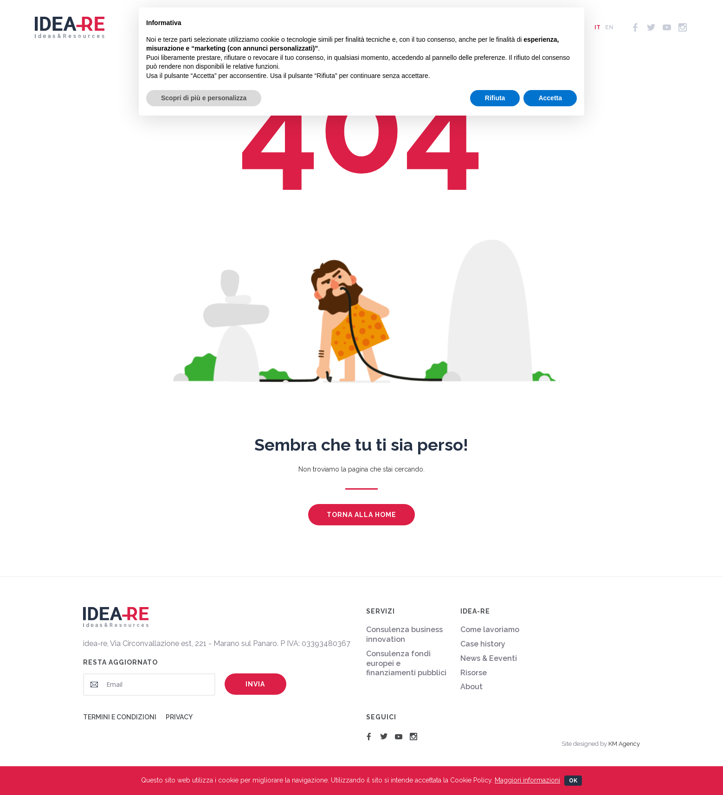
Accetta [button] (550, 98)
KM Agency (624, 743)
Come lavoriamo (489, 629)
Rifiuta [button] (495, 98)
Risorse (473, 672)
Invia (255, 684)
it (597, 32)
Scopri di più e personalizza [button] (203, 98)
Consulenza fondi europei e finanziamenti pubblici (406, 663)
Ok (573, 780)
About (471, 686)
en (609, 32)
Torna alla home (361, 514)
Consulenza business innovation (404, 634)
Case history (482, 644)
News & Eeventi (488, 658)
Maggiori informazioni (527, 780)
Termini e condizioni (119, 717)
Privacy (179, 717)
